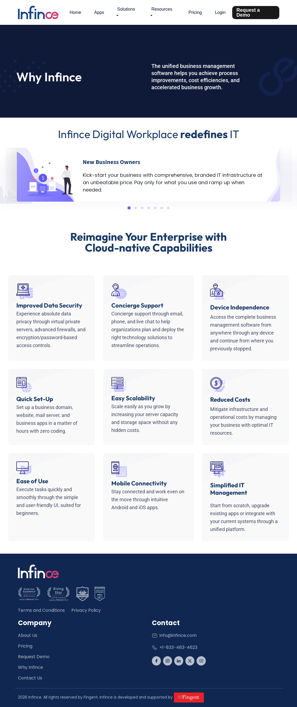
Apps (99, 12)
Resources (161, 9)
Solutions (126, 9)
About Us (27, 635)
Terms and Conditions (41, 610)
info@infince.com (174, 635)
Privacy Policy (86, 610)
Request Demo (34, 657)
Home (75, 12)
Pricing (195, 12)
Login (220, 12)
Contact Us (30, 678)
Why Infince (30, 667)
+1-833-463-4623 (174, 647)
